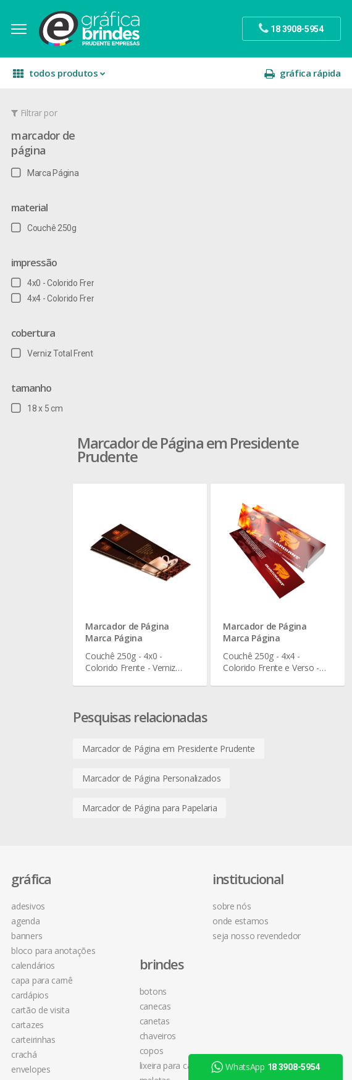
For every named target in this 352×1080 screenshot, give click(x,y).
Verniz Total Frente (55, 358)
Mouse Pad (143, 663)
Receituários (34, 871)
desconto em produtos (166, 941)
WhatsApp (267, 1067)
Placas (24, 841)
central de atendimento (274, 645)
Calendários (34, 619)
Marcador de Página (44, 147)
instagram (148, 843)
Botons (135, 559)
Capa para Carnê (43, 633)
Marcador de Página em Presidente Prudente (206, 402)
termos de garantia (267, 659)
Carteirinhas (34, 693)
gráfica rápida (301, 77)
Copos (134, 619)
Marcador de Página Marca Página (165, 283)
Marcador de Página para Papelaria (187, 461)
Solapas (27, 930)
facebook (147, 827)
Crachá (25, 708)
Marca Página (46, 177)
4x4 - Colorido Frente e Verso (73, 303)
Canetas (137, 589)
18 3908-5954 (263, 771)
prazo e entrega (260, 674)
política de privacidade (272, 689)
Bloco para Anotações (54, 604)
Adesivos (29, 559)
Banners (27, 589)
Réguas (135, 693)
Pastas (25, 826)
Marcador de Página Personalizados (189, 431)
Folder (23, 752)
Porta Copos (145, 678)
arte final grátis (150, 926)
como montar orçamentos (281, 704)
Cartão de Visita (41, 663)
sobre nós (249, 559)
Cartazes (28, 678)
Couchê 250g (44, 232)
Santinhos (30, 915)
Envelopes (31, 722)
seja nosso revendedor (274, 589)
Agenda (26, 574)
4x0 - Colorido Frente (58, 287)
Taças (132, 737)
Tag (18, 945)
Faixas (23, 737)
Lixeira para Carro (153, 633)
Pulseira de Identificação (58, 856)
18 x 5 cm (38, 413)
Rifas (20, 886)
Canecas (137, 574)
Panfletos (30, 797)
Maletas (137, 648)
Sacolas (26, 900)
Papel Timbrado (41, 811)
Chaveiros (140, 604)
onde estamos (258, 574)
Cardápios (30, 648)
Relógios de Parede (157, 708)
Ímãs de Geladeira (46, 767)
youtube (145, 858)
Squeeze (138, 722)
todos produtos (60, 77)
